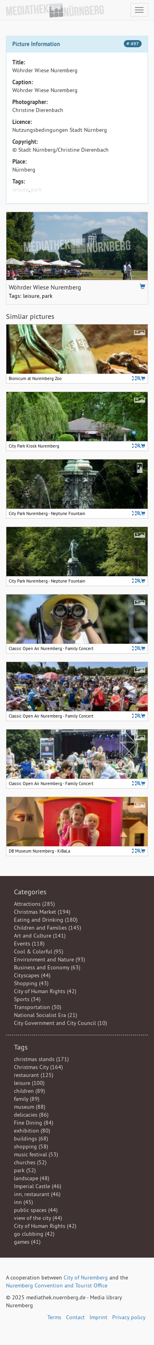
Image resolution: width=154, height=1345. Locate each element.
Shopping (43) (31, 983)
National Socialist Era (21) (45, 1015)
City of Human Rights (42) (45, 991)
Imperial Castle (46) (37, 1186)
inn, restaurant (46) (37, 1194)
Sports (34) (27, 999)
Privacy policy (129, 1317)
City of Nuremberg (86, 1277)
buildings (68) (31, 1138)
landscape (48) (31, 1178)
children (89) (29, 1090)
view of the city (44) (38, 1217)
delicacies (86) (31, 1114)
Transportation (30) (37, 1007)
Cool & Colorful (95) (38, 951)
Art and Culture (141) (40, 935)
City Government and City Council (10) (60, 1023)
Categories (30, 891)
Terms (54, 1317)
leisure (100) (29, 1082)
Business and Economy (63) (47, 967)
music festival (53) (36, 1154)
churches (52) (30, 1162)
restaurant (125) (33, 1075)
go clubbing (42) (34, 1233)
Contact (75, 1317)
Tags (21, 1047)
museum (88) (29, 1106)
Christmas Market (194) (42, 911)
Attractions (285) (34, 903)
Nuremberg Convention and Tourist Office (56, 1285)
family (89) (26, 1098)
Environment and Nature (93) (49, 959)
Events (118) (29, 943)
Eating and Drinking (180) (46, 919)
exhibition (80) (32, 1130)
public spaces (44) (36, 1210)
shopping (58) (31, 1146)
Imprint (98, 1317)
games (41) (27, 1241)
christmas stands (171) (41, 1059)
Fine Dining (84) (33, 1122)
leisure (20, 189)
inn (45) (23, 1202)
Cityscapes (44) (32, 975)
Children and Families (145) (47, 927)
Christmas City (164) (38, 1067)
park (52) (25, 1170)
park (36, 189)
